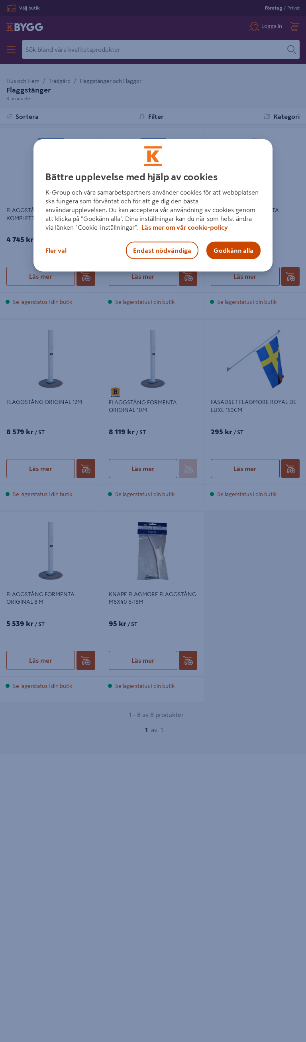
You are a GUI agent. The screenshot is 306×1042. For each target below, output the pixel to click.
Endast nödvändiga (162, 250)
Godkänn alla (233, 250)
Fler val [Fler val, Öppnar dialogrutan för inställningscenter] (56, 250)
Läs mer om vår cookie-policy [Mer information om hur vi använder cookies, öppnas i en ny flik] (184, 227)
